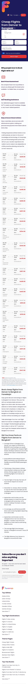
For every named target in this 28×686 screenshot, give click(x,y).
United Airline (6, 591)
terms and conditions (11, 374)
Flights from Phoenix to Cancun (11, 659)
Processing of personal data (10, 678)
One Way (13, 17)
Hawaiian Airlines (7, 596)
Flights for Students (8, 639)
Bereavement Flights (8, 642)
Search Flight (14, 46)
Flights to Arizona (7, 611)
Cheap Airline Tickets (8, 634)
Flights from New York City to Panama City (13, 665)
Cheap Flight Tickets (8, 632)
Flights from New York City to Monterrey (14, 662)
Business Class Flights (8, 644)
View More (6, 601)
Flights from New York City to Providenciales (10, 656)
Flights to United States (9, 614)
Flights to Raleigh (7, 619)
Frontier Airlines (6, 593)
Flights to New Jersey (8, 609)
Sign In (23, 3)
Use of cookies (6, 679)
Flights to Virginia (7, 616)
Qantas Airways (6, 598)
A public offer (5, 676)
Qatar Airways (6, 588)
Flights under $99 (7, 637)
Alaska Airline (6, 586)
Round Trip (5, 17)
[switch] (3, 42)
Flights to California (8, 621)
